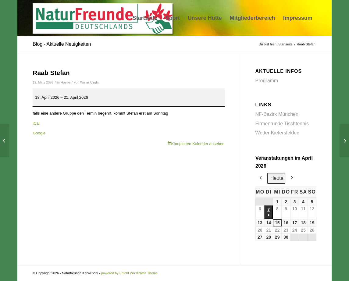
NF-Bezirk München (276, 114)
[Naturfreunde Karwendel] (104, 18)
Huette (65, 82)
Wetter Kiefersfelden (277, 132)
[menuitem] (145, 18)
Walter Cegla (89, 82)
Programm (266, 80)
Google (39, 133)
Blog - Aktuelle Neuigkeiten (62, 44)
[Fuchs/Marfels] (344, 140)
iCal (36, 123)
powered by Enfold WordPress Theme (129, 273)
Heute (276, 178)
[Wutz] (4, 140)
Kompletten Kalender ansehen (198, 143)
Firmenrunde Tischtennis (282, 123)
